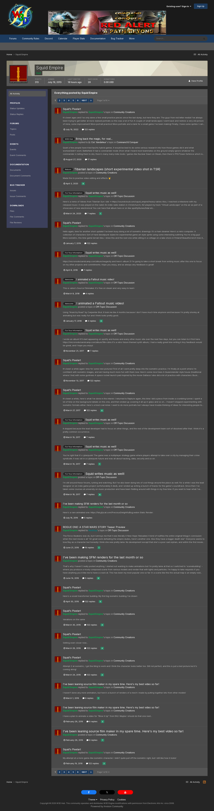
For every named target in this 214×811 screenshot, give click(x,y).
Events (13, 149)
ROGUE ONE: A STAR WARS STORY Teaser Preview (94, 527)
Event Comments (18, 155)
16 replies (88, 547)
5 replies (86, 517)
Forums (13, 38)
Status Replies (16, 114)
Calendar (62, 38)
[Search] (167, 38)
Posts (12, 134)
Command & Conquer (127, 142)
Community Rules (30, 38)
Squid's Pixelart (72, 108)
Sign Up (200, 6)
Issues (13, 190)
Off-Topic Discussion (124, 196)
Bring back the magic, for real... (94, 138)
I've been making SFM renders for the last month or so (95, 503)
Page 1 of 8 (103, 100)
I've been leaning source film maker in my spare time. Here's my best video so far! (111, 684)
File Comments (17, 216)
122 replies (88, 129)
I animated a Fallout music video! (95, 279)
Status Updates (17, 108)
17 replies (91, 159)
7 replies (90, 213)
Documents (15, 170)
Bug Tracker (117, 38)
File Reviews (16, 222)
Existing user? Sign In (179, 6)
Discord (49, 38)
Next (84, 100)
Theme (92, 799)
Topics (13, 129)
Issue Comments (18, 196)
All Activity (15, 93)
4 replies (88, 293)
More (132, 38)
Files (12, 211)
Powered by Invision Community (107, 806)
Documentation (98, 38)
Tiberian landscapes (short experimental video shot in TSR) (117, 169)
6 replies (88, 698)
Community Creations (124, 112)
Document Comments (20, 175)
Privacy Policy (107, 799)
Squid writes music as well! (100, 192)
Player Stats (79, 38)
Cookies (121, 799)
